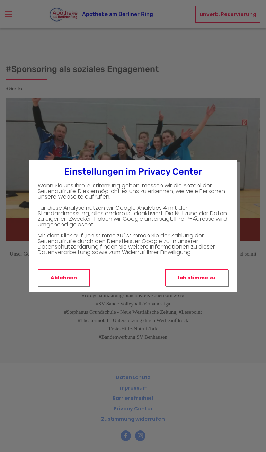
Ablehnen (64, 277)
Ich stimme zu (196, 277)
